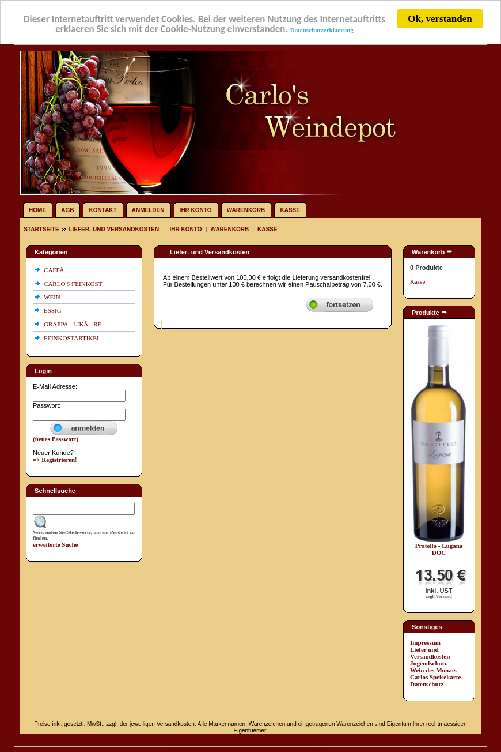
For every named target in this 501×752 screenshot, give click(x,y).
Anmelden (148, 210)
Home (37, 210)
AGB (67, 210)
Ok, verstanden (440, 18)
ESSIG (53, 310)
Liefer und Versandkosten (430, 653)
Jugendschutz (428, 663)
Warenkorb (246, 210)
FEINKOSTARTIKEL (73, 337)
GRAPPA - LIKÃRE (73, 324)
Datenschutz (426, 683)
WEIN (53, 297)
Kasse (289, 210)
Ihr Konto (196, 210)
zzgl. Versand (438, 596)
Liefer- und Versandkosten (114, 229)
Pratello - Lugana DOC (439, 549)
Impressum (425, 642)
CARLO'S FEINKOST (74, 283)
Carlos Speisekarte (435, 677)
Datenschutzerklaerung (322, 29)
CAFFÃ (56, 269)
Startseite (42, 229)
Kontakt (103, 210)
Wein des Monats (433, 670)
